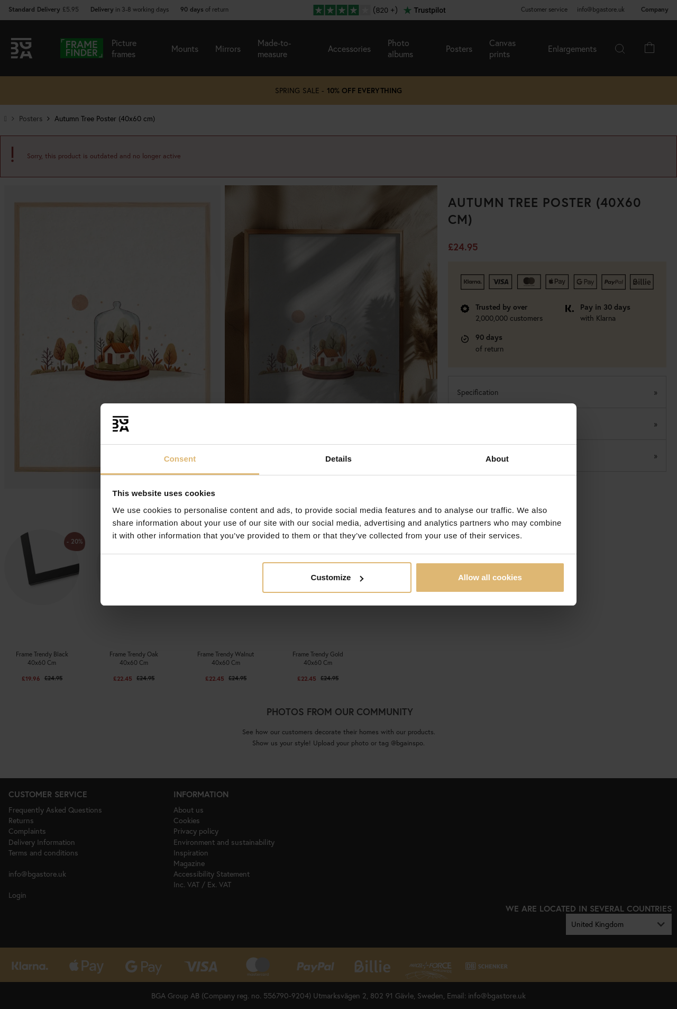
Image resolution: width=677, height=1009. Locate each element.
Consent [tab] (180, 458)
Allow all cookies (490, 577)
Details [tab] (338, 458)
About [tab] (497, 458)
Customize (337, 577)
